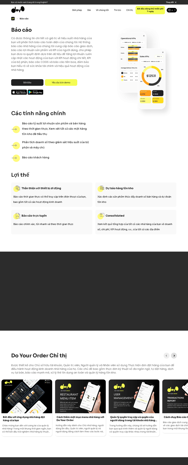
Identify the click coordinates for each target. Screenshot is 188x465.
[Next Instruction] (174, 356)
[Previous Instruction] (166, 356)
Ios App (19, 92)
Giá (89, 10)
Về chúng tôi (102, 10)
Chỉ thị (129, 10)
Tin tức (117, 10)
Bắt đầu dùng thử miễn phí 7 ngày (150, 10)
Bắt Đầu (27, 82)
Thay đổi (170, 2)
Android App (35, 92)
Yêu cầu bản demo (61, 82)
